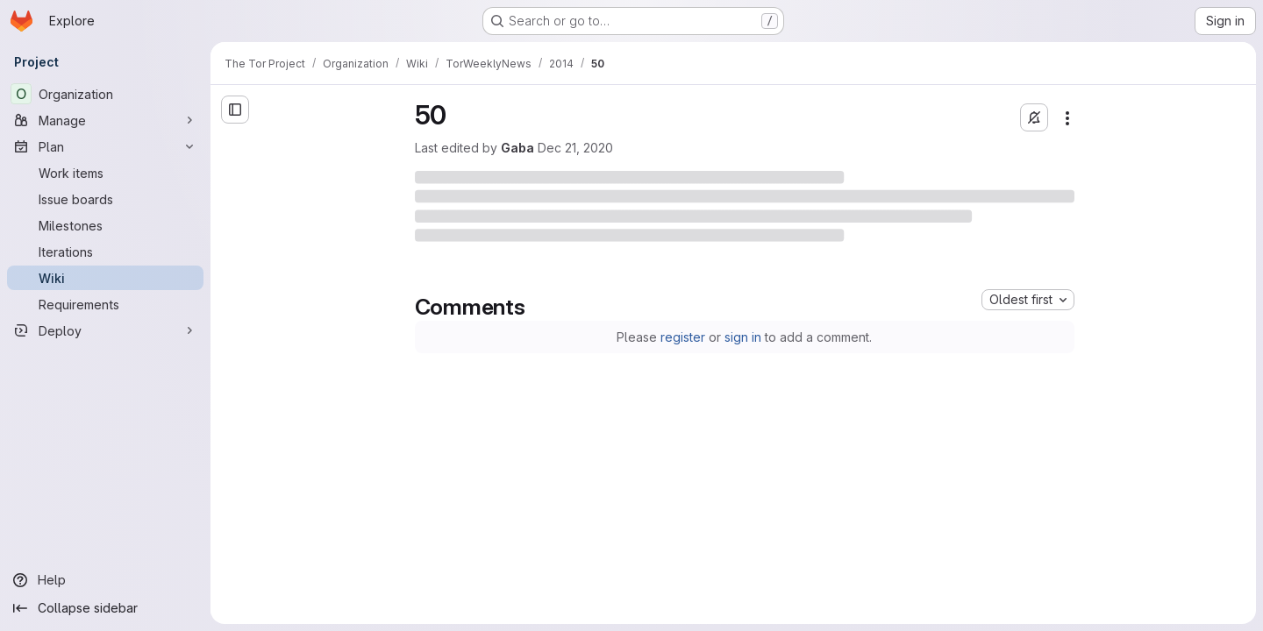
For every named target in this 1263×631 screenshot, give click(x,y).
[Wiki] (105, 278)
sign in (742, 337)
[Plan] (105, 146)
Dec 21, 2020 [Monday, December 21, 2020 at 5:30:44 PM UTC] (575, 147)
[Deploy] (105, 330)
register (682, 337)
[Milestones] (105, 225)
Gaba (517, 147)
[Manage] (105, 120)
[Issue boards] (105, 199)
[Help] (105, 580)
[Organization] (105, 94)
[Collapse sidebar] (105, 608)
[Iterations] (105, 251)
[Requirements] (105, 304)
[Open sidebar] (235, 110)
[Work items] (105, 172)
